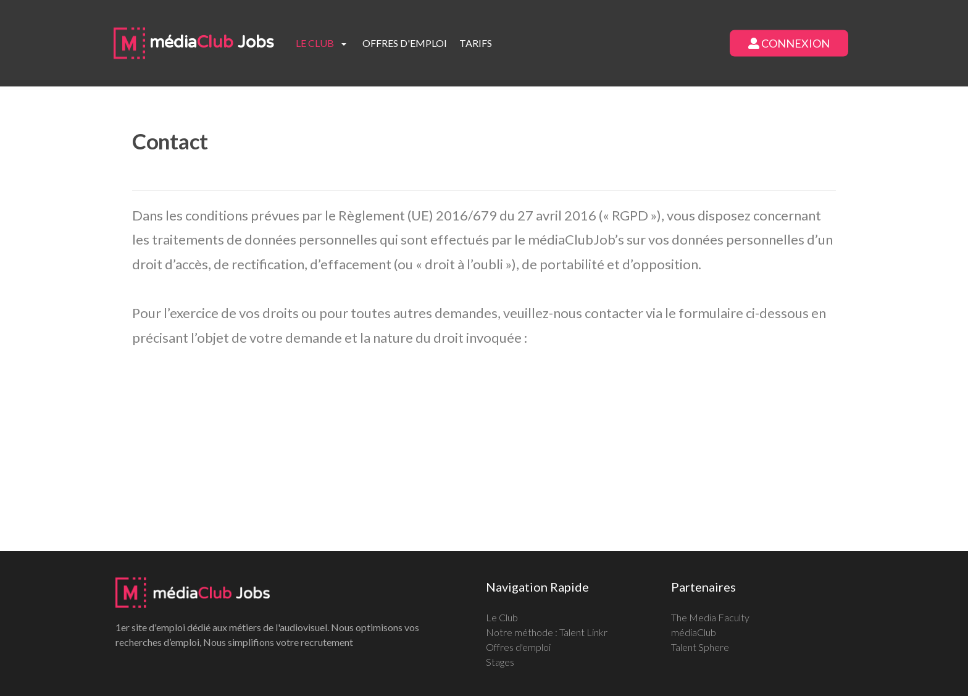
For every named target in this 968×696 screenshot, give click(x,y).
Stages (500, 662)
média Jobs (194, 42)
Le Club (502, 617)
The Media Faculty (710, 617)
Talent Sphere (700, 647)
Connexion (789, 43)
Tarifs (475, 43)
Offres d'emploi (404, 43)
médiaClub (693, 632)
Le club (315, 43)
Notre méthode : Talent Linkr (546, 632)
